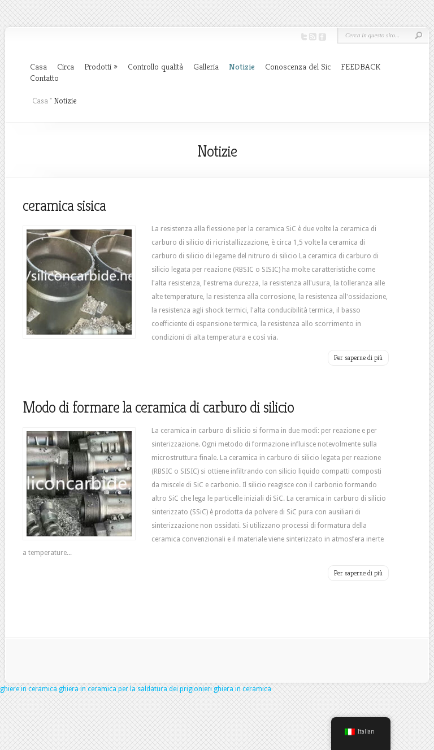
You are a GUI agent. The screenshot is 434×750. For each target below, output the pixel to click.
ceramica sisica (64, 205)
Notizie (242, 66)
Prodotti (97, 66)
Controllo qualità (155, 66)
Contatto (44, 77)
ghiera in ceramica (242, 689)
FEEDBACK (360, 66)
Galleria (206, 66)
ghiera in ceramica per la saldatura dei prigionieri (135, 689)
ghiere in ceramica (28, 689)
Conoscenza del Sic (298, 66)
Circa (65, 66)
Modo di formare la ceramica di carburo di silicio (158, 407)
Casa (38, 66)
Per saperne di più (358, 357)
